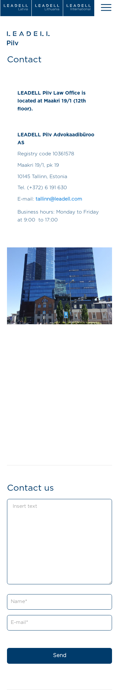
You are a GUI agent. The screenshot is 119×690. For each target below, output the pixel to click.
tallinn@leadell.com (59, 199)
